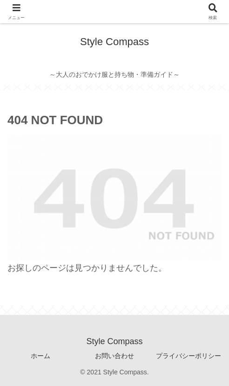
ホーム (40, 355)
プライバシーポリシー (188, 355)
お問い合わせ (114, 355)
